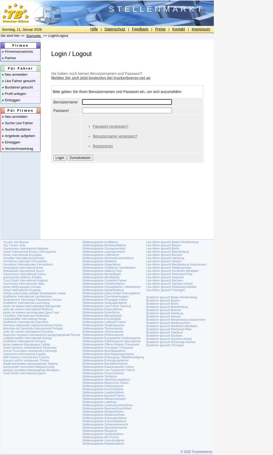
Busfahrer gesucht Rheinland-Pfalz (169, 329)
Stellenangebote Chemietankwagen (105, 296)
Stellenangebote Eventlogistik (101, 318)
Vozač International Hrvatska (22, 290)
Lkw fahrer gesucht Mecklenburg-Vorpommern (176, 264)
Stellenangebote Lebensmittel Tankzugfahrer (111, 293)
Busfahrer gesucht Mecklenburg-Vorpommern (176, 319)
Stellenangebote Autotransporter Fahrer (108, 366)
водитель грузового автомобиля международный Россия (41, 334)
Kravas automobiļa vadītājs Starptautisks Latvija (34, 293)
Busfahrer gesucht (17, 87)
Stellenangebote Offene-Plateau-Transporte (110, 344)
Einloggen (11, 100)
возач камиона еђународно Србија (26, 344)
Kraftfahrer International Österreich (25, 322)
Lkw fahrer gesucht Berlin (162, 248)
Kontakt (178, 29)
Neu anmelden (14, 74)
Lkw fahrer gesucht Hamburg (165, 258)
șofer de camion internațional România (28, 331)
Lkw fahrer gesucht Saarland (165, 277)
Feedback (140, 29)
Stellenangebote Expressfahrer (102, 309)
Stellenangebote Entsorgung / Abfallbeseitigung (113, 357)
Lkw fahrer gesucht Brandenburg (167, 251)
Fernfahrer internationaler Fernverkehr (28, 264)
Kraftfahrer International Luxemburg (26, 302)
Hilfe (94, 29)
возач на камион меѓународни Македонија (32, 306)
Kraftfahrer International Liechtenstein (27, 296)
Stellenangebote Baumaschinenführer (106, 408)
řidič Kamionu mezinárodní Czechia (26, 357)
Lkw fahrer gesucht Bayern (163, 245)
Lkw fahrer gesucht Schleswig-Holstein (171, 286)
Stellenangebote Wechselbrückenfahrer (108, 258)
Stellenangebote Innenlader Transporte (107, 347)
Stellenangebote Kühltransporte (102, 334)
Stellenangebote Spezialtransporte (104, 427)
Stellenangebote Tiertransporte (102, 328)
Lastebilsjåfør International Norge (24, 318)
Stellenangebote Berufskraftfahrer (104, 245)
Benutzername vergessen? (115, 136)
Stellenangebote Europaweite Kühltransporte (111, 338)
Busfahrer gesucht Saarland (164, 332)
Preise (160, 29)
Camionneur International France (24, 274)
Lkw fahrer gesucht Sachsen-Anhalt (169, 283)
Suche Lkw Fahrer (17, 123)
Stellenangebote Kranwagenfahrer (104, 418)
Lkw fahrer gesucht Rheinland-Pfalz (169, 274)
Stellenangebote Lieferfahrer (100, 254)
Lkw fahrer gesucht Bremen (164, 254)
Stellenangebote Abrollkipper (101, 277)
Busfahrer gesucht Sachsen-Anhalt (169, 338)
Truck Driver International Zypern (24, 373)
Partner (9, 58)
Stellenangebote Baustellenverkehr (105, 363)
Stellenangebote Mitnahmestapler (104, 398)
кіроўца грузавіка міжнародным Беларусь (31, 370)
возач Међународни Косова (22, 286)
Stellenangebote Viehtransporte (102, 331)
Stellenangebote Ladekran (99, 402)
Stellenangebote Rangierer (99, 430)
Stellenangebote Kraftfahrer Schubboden (108, 267)
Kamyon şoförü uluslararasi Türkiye (26, 360)
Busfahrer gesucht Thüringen (165, 345)
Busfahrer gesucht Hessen (163, 316)
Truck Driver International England (25, 280)
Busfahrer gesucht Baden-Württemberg (171, 297)
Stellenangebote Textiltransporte (103, 325)
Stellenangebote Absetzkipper (101, 274)
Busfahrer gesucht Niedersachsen (168, 322)
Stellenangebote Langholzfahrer (103, 392)
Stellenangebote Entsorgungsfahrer (105, 360)
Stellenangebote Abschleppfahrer (104, 350)
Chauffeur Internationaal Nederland (26, 315)
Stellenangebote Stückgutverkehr (104, 248)
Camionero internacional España (24, 354)
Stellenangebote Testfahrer (99, 376)
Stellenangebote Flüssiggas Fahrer (105, 299)
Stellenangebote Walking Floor (102, 270)
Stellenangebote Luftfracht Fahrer (104, 322)
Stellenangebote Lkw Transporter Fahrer (108, 370)
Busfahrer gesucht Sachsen (164, 335)
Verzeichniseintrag (17, 149)
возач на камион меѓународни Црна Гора (31, 312)
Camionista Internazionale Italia (23, 283)
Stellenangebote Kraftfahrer (100, 242)
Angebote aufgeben (18, 136)
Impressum (201, 29)
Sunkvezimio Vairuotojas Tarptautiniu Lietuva (32, 299)
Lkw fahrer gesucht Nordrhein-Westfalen (172, 270)
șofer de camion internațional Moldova (28, 309)
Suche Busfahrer (16, 129)
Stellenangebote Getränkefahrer (103, 290)
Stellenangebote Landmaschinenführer (107, 405)
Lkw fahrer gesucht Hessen (164, 261)
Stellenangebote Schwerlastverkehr (105, 424)
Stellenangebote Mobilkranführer (103, 414)
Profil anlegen (14, 94)
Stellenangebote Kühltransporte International (111, 341)
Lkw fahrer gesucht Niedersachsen (168, 267)
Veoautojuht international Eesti (23, 267)
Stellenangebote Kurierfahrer (101, 312)
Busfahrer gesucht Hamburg (164, 313)
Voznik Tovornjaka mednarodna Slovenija (30, 350)
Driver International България (22, 254)
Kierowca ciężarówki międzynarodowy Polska (32, 325)
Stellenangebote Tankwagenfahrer (104, 302)
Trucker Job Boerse (16, 242)
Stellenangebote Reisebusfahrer (103, 443)
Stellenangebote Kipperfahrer (101, 264)
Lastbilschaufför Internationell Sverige (27, 338)
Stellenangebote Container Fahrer (104, 280)
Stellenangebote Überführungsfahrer (106, 379)
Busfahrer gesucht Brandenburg (167, 306)
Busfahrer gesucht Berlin (162, 303)
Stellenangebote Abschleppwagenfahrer (108, 354)
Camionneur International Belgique (25, 248)
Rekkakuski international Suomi (23, 270)
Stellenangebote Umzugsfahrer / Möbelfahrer (111, 286)
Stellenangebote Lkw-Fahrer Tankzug (106, 306)
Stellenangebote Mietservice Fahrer (105, 382)
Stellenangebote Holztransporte (102, 386)
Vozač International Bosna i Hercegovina (29, 251)
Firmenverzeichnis (17, 52)
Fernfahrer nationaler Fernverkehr (25, 261)
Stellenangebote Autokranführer (103, 411)
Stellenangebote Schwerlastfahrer (104, 421)
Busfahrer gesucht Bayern (163, 300)
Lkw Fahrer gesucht (18, 81)
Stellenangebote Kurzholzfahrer (102, 389)
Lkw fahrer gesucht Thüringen (165, 290)
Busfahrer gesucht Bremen (163, 310)
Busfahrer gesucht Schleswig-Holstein (171, 342)
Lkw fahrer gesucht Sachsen (164, 280)
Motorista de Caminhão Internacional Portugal (33, 328)
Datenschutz (115, 29)
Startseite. (34, 36)
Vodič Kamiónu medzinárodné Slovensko (30, 347)
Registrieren (103, 146)
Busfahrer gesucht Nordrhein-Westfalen (172, 326)
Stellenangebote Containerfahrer (103, 283)
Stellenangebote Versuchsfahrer (103, 373)
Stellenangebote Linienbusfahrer (103, 440)
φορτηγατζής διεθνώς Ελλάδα (22, 277)
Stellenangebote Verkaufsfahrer (102, 434)
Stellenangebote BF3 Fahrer (100, 437)
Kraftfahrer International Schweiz (24, 341)
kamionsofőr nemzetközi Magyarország (28, 366)
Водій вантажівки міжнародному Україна (30, 363)
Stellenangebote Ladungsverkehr (103, 251)
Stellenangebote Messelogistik (102, 315)
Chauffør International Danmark (23, 258)
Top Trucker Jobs (14, 245)
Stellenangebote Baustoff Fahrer (103, 395)
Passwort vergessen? (111, 126)
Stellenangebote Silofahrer (99, 261)
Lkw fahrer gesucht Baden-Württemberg (172, 242)
